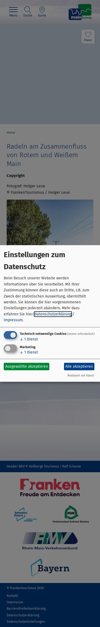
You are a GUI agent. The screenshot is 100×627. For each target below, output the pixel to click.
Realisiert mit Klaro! (80, 375)
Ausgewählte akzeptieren (26, 366)
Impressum (13, 320)
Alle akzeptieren (79, 366)
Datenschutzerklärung (52, 314)
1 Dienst (29, 339)
